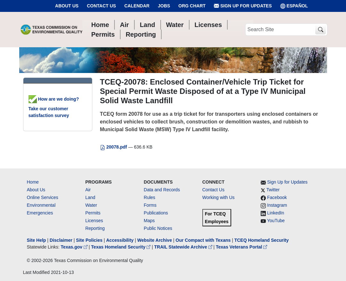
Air (88, 189)
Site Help (36, 240)
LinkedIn (275, 212)
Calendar (137, 5)
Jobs (164, 5)
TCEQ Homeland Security (261, 240)
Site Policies (89, 240)
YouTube (276, 220)
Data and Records (162, 189)
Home (33, 182)
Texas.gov (75, 246)
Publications (156, 212)
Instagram (277, 205)
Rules (149, 197)
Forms (150, 205)
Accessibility (120, 240)
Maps (149, 220)
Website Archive (154, 240)
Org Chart (192, 5)
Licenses (94, 220)
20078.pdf (114, 147)
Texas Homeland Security (121, 246)
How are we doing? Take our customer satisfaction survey (54, 107)
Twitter (273, 189)
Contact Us (101, 5)
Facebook (277, 197)
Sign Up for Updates (243, 6)
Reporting (95, 228)
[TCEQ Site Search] (320, 30)
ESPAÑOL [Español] (294, 6)
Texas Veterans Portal (241, 246)
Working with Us (218, 197)
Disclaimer (61, 240)
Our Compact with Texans (203, 240)
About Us (67, 5)
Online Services (42, 197)
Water (91, 205)
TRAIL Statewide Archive (184, 246)
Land (90, 197)
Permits (92, 212)
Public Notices (158, 228)
